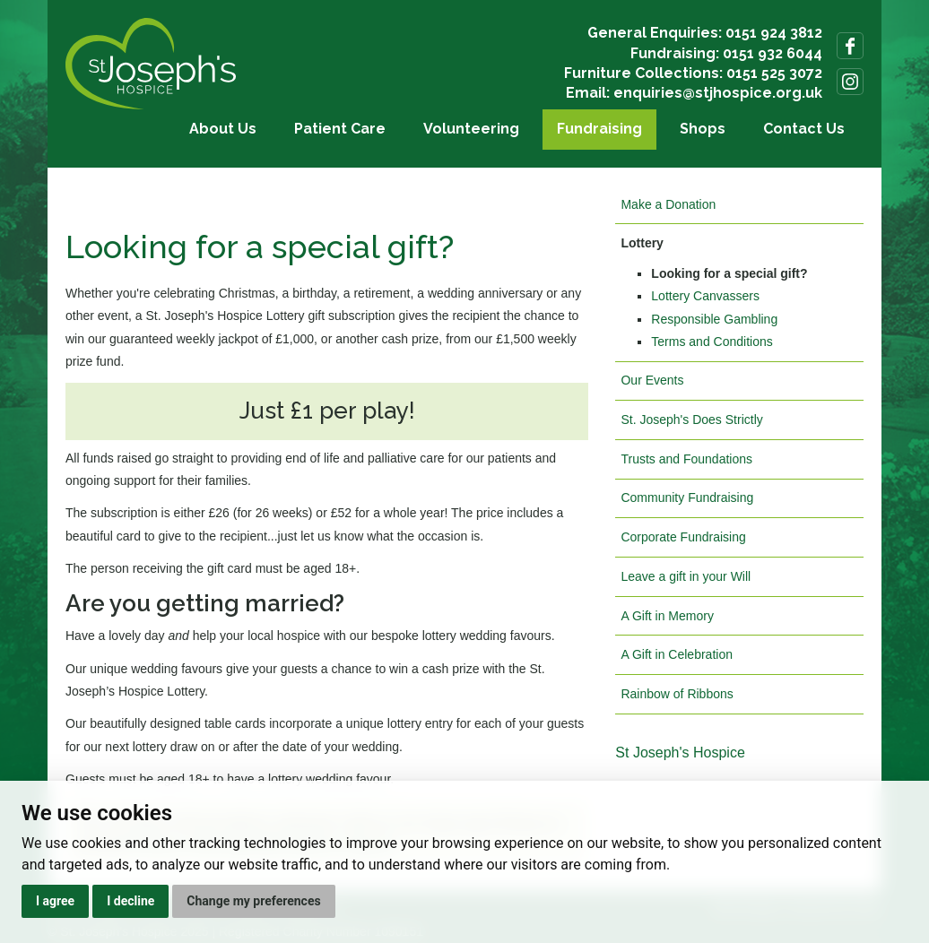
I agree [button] (55, 901)
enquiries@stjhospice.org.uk (717, 92)
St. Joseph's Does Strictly (691, 419)
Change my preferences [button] (253, 901)
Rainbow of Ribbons (677, 694)
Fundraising (599, 128)
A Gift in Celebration (677, 654)
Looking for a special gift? (729, 273)
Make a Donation (668, 204)
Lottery (642, 243)
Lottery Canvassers (705, 296)
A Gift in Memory (667, 616)
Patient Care (340, 128)
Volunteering (471, 128)
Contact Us (804, 128)
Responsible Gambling (714, 319)
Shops (702, 128)
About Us (222, 128)
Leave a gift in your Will (686, 576)
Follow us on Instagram (850, 81)
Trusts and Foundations (686, 459)
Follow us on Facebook (850, 45)
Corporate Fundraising (683, 537)
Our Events (652, 380)
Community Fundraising (687, 497)
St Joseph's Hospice (679, 752)
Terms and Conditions (711, 341)
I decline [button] (130, 901)
